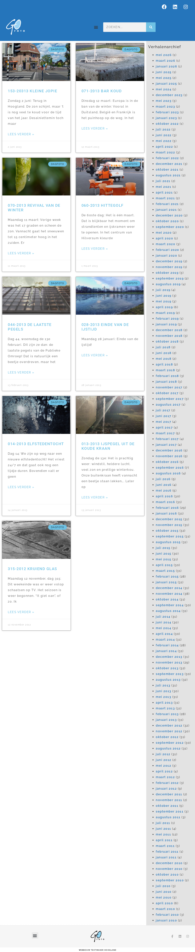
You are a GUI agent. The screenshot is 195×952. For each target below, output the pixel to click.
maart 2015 (165, 571)
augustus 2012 (168, 748)
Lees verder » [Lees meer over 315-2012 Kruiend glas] (21, 612)
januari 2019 (166, 324)
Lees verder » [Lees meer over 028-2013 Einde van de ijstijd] (95, 355)
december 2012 (169, 725)
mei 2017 (163, 422)
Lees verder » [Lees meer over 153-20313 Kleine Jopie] (21, 134)
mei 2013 (163, 697)
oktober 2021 (167, 169)
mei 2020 (164, 232)
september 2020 (170, 227)
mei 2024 (163, 89)
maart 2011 (165, 846)
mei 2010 (163, 897)
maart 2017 (165, 433)
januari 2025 (166, 83)
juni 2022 (164, 135)
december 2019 (169, 261)
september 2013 (170, 674)
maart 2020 (165, 244)
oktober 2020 (167, 221)
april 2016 (164, 496)
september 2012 (170, 743)
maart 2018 (165, 370)
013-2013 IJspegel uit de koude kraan (108, 446)
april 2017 (164, 427)
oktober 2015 (167, 530)
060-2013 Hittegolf (103, 205)
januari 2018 (166, 381)
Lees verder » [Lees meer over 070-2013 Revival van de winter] (21, 253)
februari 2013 (167, 714)
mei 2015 (163, 559)
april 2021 (164, 192)
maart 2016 (165, 502)
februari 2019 (167, 318)
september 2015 (170, 536)
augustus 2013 (168, 679)
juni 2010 (164, 892)
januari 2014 (166, 651)
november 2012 (169, 731)
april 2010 (164, 903)
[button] (96, 27)
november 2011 (169, 800)
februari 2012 (167, 783)
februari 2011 (167, 851)
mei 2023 (163, 101)
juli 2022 (163, 129)
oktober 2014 (167, 599)
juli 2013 (163, 685)
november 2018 (169, 336)
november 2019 (169, 267)
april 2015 (164, 565)
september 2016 (170, 467)
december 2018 (169, 330)
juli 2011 (163, 823)
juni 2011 (163, 828)
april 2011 (164, 840)
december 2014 (169, 588)
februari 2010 (167, 914)
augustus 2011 (168, 817)
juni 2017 (163, 416)
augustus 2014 (168, 611)
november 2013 (169, 662)
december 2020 (169, 215)
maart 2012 (165, 777)
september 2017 (170, 399)
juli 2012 (163, 754)
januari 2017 (166, 444)
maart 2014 (165, 639)
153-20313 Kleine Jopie (32, 91)
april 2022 (164, 146)
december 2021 (169, 164)
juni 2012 (163, 760)
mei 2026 (164, 55)
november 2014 (169, 594)
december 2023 (169, 95)
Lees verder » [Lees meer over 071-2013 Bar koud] (95, 128)
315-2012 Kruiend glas (32, 568)
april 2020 (164, 238)
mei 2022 (163, 141)
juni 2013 (163, 691)
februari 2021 (167, 204)
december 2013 (169, 657)
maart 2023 (165, 106)
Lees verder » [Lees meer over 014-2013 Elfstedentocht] (21, 487)
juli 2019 (163, 290)
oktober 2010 (167, 874)
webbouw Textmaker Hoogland (97, 950)
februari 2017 (167, 439)
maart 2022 (165, 152)
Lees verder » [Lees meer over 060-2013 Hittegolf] (95, 248)
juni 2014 (163, 622)
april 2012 (164, 771)
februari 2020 (167, 250)
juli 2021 (163, 181)
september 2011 (169, 811)
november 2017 (169, 387)
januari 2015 (166, 582)
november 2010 (169, 869)
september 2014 (170, 605)
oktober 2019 (167, 273)
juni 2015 (163, 553)
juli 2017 (163, 410)
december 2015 (169, 519)
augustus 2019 (168, 284)
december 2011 (169, 794)
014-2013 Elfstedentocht (36, 444)
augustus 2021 (168, 175)
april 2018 (164, 364)
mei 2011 (163, 834)
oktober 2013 (167, 668)
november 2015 (169, 525)
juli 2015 (163, 548)
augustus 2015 (168, 542)
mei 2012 (163, 765)
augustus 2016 (168, 473)
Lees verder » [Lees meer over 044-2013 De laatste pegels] (21, 372)
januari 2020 (166, 255)
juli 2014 (163, 616)
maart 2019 (165, 313)
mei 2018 (163, 359)
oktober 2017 (167, 393)
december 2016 (169, 450)
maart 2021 (165, 198)
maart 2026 (165, 60)
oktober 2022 (167, 124)
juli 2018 (163, 347)
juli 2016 (163, 479)
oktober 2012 (167, 737)
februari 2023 (167, 112)
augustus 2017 (168, 404)
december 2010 (169, 863)
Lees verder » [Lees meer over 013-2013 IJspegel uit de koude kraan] (95, 497)
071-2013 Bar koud (102, 91)
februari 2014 (167, 645)
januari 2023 (166, 118)
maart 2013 (165, 708)
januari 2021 (166, 209)
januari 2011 (166, 857)
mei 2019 (163, 301)
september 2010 (170, 880)
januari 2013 (166, 720)
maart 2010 (165, 909)
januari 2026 (166, 66)
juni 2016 (164, 485)
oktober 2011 (167, 806)
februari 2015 (167, 576)
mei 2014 (163, 628)
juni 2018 (164, 353)
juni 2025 (164, 72)
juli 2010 (163, 886)
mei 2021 (163, 187)
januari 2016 (166, 513)
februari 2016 (167, 508)
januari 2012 (166, 788)
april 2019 (164, 307)
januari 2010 (166, 920)
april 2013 (164, 702)
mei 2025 (163, 78)
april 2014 (164, 634)
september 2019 (170, 278)
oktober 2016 (167, 462)
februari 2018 (167, 376)
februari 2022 (167, 158)
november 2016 (169, 456)
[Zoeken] (151, 27)
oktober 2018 (167, 341)
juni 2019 (163, 295)
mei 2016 (163, 490)
